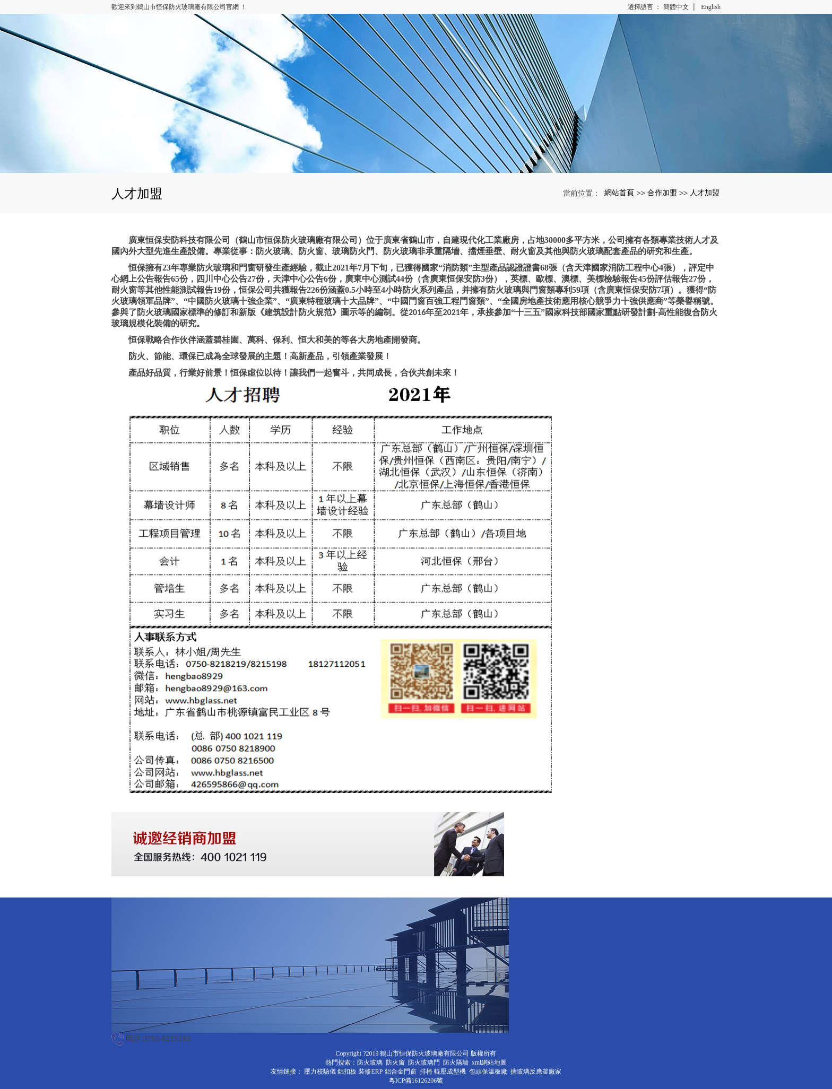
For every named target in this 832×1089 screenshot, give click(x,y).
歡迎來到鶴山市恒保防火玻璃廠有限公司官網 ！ (179, 7)
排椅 (426, 1071)
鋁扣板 (347, 1071)
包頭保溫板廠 (488, 1071)
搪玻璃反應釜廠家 (535, 1071)
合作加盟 (662, 192)
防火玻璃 (370, 1062)
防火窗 (395, 1062)
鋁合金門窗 (401, 1071)
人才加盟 (705, 192)
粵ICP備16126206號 (416, 1080)
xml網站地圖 (489, 1062)
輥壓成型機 (450, 1071)
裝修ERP (370, 1071)
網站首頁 (619, 192)
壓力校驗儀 (320, 1071)
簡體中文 (676, 7)
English (711, 7)
